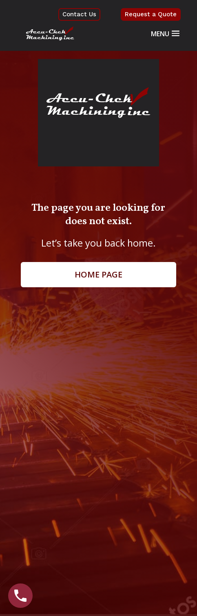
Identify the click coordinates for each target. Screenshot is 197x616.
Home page (98, 274)
